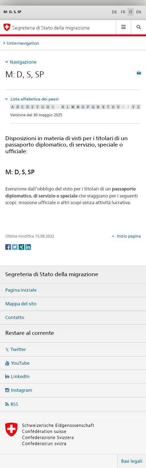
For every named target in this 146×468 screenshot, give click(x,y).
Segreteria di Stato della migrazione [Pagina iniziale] (51, 28)
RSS (14, 404)
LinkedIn (20, 376)
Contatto (14, 317)
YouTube (20, 363)
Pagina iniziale (20, 290)
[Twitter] (15, 246)
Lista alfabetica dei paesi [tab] (34, 99)
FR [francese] (123, 11)
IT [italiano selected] (130, 11)
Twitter (18, 349)
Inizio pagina (128, 236)
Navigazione (23, 62)
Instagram (21, 390)
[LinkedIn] (28, 246)
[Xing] (22, 246)
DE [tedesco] (114, 11)
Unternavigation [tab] (23, 43)
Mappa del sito (20, 303)
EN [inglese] (138, 11)
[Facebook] (8, 246)
